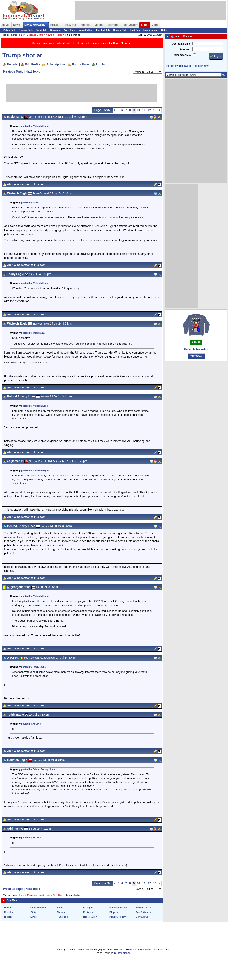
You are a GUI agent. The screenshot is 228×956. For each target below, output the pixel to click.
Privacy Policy (117, 917)
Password (185, 49)
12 (149, 110)
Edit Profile (32, 64)
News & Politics (54, 35)
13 (154, 110)
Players (113, 912)
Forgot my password (178, 65)
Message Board (35, 35)
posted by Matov (30, 202)
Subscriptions (150, 30)
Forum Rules (81, 64)
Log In (100, 64)
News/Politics (86, 30)
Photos (61, 912)
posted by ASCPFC (31, 723)
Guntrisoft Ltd (122, 953)
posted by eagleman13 (33, 333)
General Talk (120, 30)
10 (138, 110)
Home (20, 35)
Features (88, 912)
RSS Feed (62, 917)
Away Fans (69, 30)
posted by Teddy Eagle (33, 667)
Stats (33, 912)
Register (12, 64)
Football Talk (103, 30)
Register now (200, 65)
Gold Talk (135, 30)
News (60, 907)
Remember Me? (182, 54)
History (8, 917)
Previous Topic (13, 71)
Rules (164, 30)
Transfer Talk (26, 30)
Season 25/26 (143, 907)
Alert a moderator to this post (26, 184)
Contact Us (142, 917)
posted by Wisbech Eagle (35, 126)
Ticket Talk (41, 30)
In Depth (88, 907)
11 (144, 110)
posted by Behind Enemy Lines (38, 769)
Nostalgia (55, 30)
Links (33, 917)
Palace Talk (9, 30)
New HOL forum (122, 43)
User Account (38, 907)
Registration (90, 917)
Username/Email (181, 43)
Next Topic (32, 71)
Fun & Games (143, 912)
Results (8, 912)
